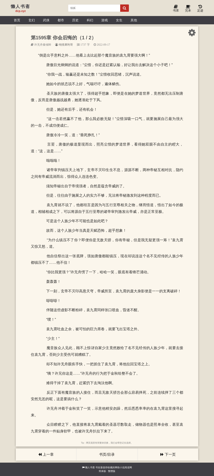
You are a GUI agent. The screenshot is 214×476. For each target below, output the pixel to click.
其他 (134, 20)
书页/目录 (107, 454)
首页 (17, 20)
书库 (176, 8)
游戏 (104, 20)
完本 (188, 8)
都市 (61, 20)
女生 (119, 20)
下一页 (168, 454)
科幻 (90, 20)
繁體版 (111, 471)
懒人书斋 (90, 467)
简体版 (102, 471)
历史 (75, 20)
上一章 (46, 454)
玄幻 (31, 20)
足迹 (200, 8)
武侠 (46, 20)
